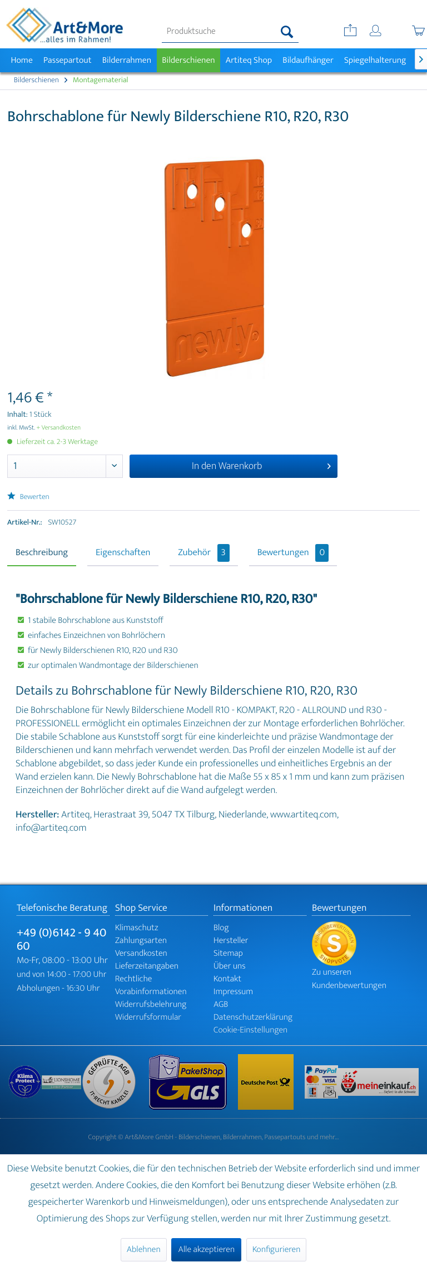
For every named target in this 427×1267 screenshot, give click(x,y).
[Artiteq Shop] (248, 60)
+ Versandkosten (59, 427)
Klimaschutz (136, 927)
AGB (221, 1004)
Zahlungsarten (141, 940)
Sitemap (228, 953)
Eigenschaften (123, 553)
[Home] (22, 60)
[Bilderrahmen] (127, 60)
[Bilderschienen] (189, 60)
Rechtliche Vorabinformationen (151, 985)
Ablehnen (144, 1249)
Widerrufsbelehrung (150, 1004)
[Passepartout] (67, 60)
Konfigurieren (276, 1249)
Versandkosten (141, 953)
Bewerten (28, 497)
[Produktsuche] (230, 32)
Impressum (233, 991)
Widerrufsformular (148, 1017)
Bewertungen (293, 553)
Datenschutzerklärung (253, 1017)
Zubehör (204, 553)
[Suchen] (287, 32)
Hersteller (231, 940)
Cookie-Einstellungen (250, 1030)
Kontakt (227, 978)
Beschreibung (42, 553)
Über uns (230, 966)
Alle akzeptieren (206, 1249)
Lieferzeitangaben (146, 966)
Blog (221, 927)
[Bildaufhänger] (308, 60)
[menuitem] (230, 32)
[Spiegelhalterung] (375, 60)
